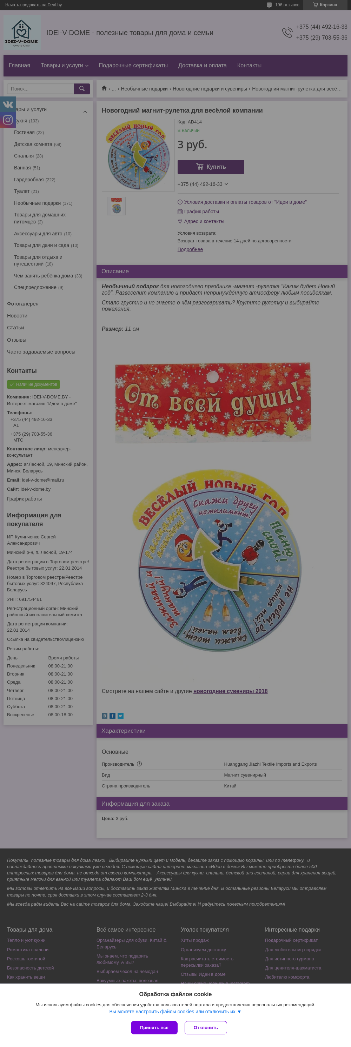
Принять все (154, 1027)
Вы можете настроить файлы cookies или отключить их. (173, 1011)
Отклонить (206, 1027)
